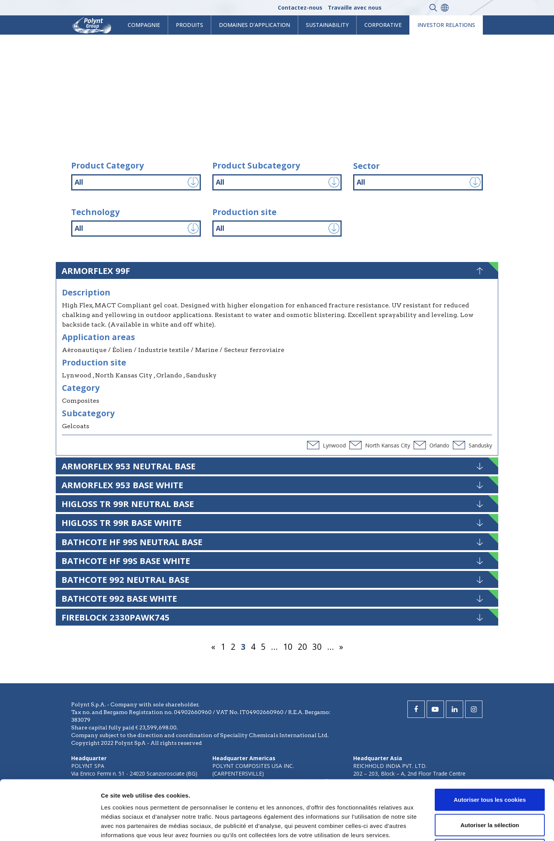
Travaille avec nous (355, 7)
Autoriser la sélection (490, 765)
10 (287, 646)
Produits (189, 24)
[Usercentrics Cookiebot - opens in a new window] (49, 826)
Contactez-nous (300, 7)
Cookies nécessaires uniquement (490, 790)
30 (317, 646)
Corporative (383, 24)
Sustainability (327, 24)
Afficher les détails (424, 826)
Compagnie (144, 24)
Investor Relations (446, 24)
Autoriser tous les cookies (490, 740)
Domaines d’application (254, 24)
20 (302, 646)
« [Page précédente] (213, 646)
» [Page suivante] (341, 646)
